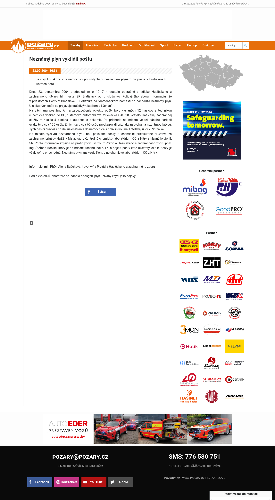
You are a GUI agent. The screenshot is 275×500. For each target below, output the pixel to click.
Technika (110, 45)
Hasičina (92, 45)
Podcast (128, 45)
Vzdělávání (147, 45)
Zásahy (75, 45)
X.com (123, 482)
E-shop (192, 45)
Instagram (69, 482)
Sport (164, 45)
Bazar (177, 45)
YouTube (96, 482)
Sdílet (102, 191)
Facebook (42, 482)
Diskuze (208, 45)
